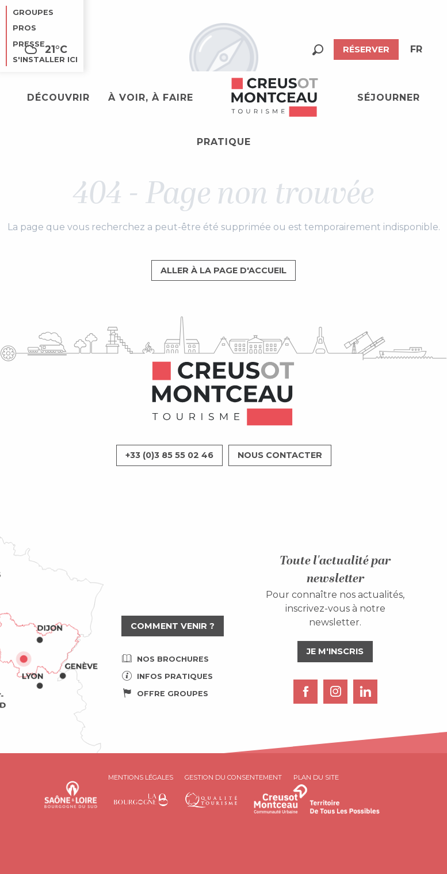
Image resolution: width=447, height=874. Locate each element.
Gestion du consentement (233, 777)
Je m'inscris (335, 651)
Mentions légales (140, 777)
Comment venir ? (173, 626)
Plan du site (316, 777)
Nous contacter (280, 455)
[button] (318, 50)
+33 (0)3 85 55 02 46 (169, 455)
